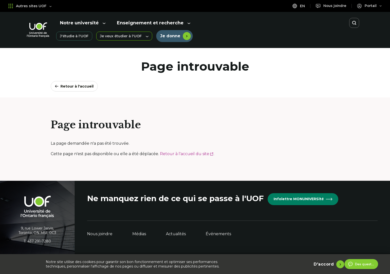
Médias (139, 233)
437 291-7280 (39, 241)
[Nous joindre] (330, 6)
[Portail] (369, 6)
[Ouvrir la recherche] (354, 23)
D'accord (324, 264)
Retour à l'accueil (74, 86)
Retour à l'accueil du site (186, 153)
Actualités (176, 233)
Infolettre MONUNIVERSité (303, 199)
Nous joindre (99, 233)
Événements (218, 233)
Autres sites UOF (29, 5)
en (298, 5)
